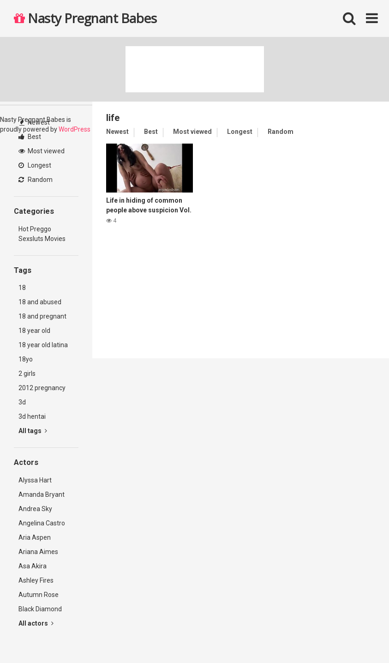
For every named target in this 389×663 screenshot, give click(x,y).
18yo (25, 359)
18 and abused (39, 302)
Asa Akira (32, 566)
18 (22, 287)
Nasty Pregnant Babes (85, 18)
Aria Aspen (34, 537)
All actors (36, 623)
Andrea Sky (35, 508)
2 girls (27, 373)
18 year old (34, 330)
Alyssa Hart (35, 480)
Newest (34, 122)
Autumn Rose (38, 594)
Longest (34, 165)
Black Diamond (40, 609)
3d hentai (32, 416)
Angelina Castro (41, 523)
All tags (32, 430)
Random (35, 179)
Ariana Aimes (38, 551)
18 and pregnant (42, 316)
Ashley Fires (36, 580)
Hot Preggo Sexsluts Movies (42, 233)
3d (22, 402)
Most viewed (41, 151)
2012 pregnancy (42, 388)
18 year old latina (43, 345)
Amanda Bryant (41, 494)
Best (29, 136)
